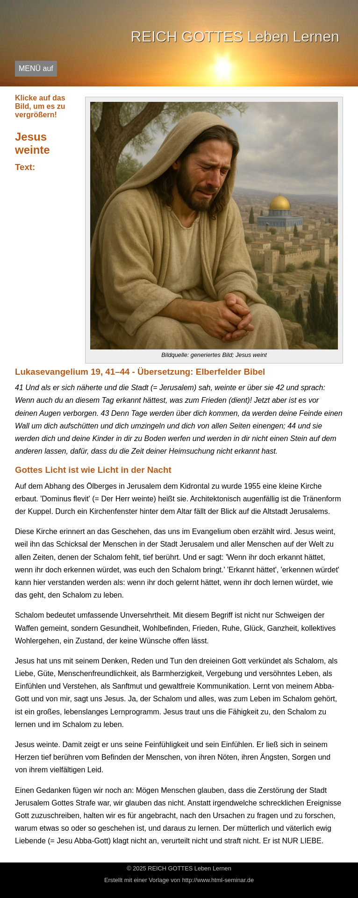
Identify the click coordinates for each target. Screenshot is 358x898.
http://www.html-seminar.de (218, 880)
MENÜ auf (36, 68)
